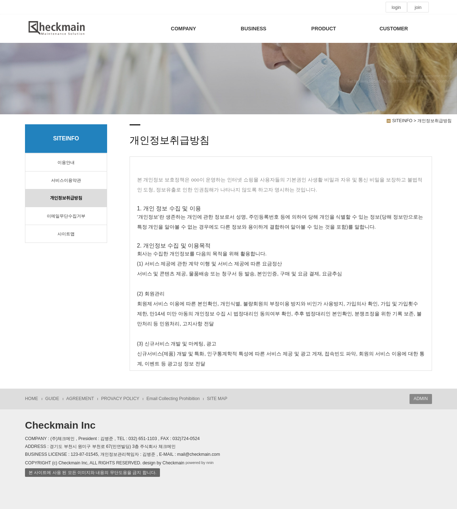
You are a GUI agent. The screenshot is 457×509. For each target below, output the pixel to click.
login (396, 7)
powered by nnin (200, 462)
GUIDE (52, 398)
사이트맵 (66, 233)
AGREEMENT (80, 398)
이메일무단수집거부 (66, 216)
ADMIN (421, 398)
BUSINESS (253, 28)
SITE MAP (217, 398)
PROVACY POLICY (120, 398)
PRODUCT (323, 28)
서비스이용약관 (66, 180)
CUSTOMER (394, 28)
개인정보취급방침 (66, 198)
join (418, 7)
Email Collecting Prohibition (173, 398)
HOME (31, 398)
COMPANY (183, 28)
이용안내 (66, 162)
